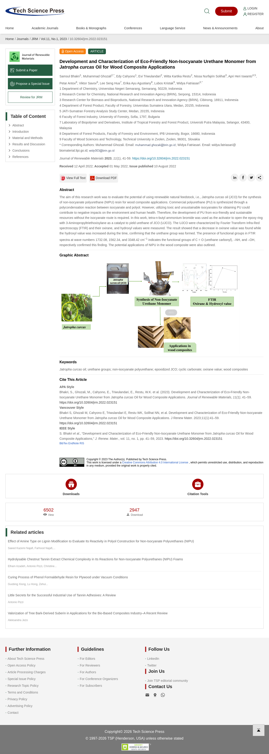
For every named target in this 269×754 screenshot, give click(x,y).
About (259, 28)
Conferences (133, 28)
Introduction (20, 131)
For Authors (88, 672)
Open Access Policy (22, 665)
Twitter (151, 665)
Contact (13, 712)
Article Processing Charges (27, 672)
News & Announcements (220, 28)
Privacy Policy (17, 699)
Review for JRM (31, 97)
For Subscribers (91, 685)
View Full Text (73, 178)
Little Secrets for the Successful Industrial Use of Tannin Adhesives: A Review (62, 595)
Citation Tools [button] (197, 487)
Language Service (172, 28)
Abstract (18, 125)
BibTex (63, 443)
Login (250, 8)
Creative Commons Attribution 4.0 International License (155, 462)
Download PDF (103, 178)
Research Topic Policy (23, 685)
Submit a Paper (24, 70)
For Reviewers (90, 665)
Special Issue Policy (22, 679)
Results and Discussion (28, 144)
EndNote (73, 443)
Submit (226, 11)
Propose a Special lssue (30, 83)
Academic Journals (45, 28)
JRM (35, 39)
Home (9, 28)
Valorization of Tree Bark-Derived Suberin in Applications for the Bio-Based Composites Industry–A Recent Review (88, 613)
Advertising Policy (20, 706)
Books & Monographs (91, 28)
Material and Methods (27, 138)
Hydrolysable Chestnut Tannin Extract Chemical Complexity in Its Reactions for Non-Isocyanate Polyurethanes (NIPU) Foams (95, 559)
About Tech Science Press (26, 658)
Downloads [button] (71, 487)
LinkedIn (153, 658)
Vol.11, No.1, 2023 (54, 39)
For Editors (87, 658)
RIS (82, 443)
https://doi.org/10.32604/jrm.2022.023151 (161, 158)
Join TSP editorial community (167, 680)
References (20, 157)
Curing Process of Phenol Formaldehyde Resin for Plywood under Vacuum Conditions (68, 577)
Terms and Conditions (23, 692)
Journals (23, 39)
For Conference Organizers (99, 679)
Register (253, 14)
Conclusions (21, 150)
